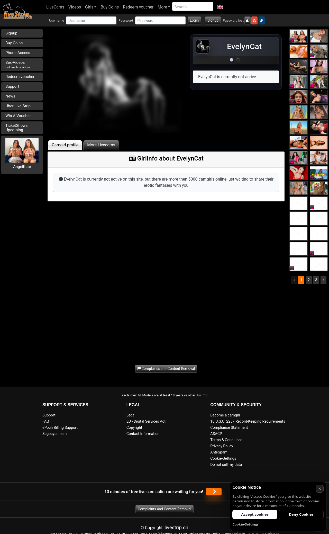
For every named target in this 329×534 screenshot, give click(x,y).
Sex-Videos (17, 64)
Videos (74, 7)
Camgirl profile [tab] (65, 145)
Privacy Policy (221, 446)
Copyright (134, 427)
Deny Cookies (301, 514)
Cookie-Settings (223, 458)
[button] (220, 7)
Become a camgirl (225, 415)
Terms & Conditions (226, 440)
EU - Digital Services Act (146, 421)
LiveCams (55, 7)
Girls (89, 7)
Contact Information (143, 434)
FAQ (45, 421)
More (162, 7)
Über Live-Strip (18, 106)
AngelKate (22, 166)
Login (194, 20)
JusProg (202, 395)
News (10, 96)
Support (12, 86)
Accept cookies (255, 514)
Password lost (233, 20)
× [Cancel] (319, 488)
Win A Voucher (18, 115)
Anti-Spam (218, 452)
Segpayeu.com (54, 434)
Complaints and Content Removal (164, 509)
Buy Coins (109, 7)
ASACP (216, 434)
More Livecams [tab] (101, 145)
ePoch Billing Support (60, 427)
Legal (130, 415)
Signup (212, 20)
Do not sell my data (226, 464)
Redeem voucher (138, 7)
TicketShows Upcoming (16, 127)
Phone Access (17, 52)
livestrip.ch (176, 527)
